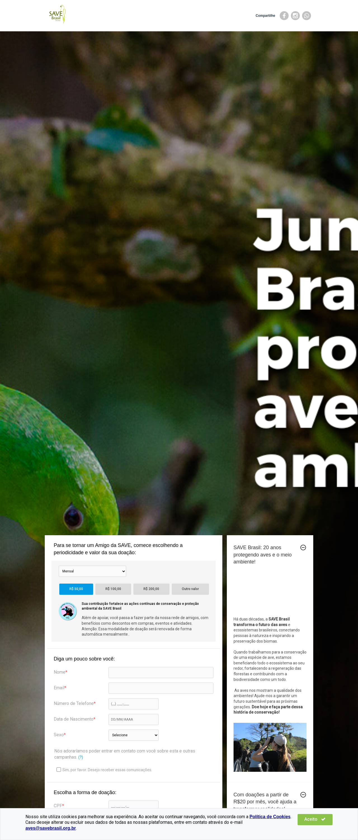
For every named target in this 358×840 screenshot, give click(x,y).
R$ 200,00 (151, 589)
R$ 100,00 (113, 589)
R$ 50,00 (76, 589)
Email (59, 687)
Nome (59, 672)
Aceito (316, 825)
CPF (58, 805)
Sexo (59, 734)
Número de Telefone (74, 703)
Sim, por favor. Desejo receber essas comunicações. (104, 769)
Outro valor (190, 589)
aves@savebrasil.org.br (269, 828)
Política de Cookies (270, 822)
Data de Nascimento (73, 719)
